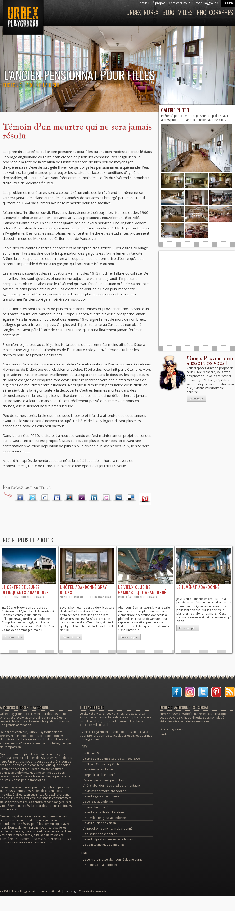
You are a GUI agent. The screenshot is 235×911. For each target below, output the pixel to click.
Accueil (144, 3)
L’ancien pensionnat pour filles (103, 780)
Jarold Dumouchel (43, 85)
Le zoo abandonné (95, 807)
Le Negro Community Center (102, 764)
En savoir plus (13, 637)
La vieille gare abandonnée (101, 796)
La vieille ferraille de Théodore (103, 812)
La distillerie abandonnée (100, 834)
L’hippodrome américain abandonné (107, 828)
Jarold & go (69, 891)
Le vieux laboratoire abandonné (104, 791)
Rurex (151, 12)
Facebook (20, 497)
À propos (159, 3)
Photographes (215, 12)
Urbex (133, 12)
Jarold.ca (166, 734)
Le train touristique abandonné (104, 845)
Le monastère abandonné (100, 865)
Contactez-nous (179, 3)
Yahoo (81, 497)
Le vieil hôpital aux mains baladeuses (108, 839)
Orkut (106, 497)
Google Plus (44, 497)
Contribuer (196, 398)
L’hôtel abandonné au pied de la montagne (112, 785)
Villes (185, 12)
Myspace (57, 497)
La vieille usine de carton (99, 823)
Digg (118, 497)
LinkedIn (94, 497)
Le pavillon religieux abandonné (104, 818)
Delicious (131, 497)
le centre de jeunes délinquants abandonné (25, 589)
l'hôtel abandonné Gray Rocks (83, 589)
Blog (168, 12)
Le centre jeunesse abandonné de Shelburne (113, 860)
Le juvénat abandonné (98, 769)
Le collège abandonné (98, 802)
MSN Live (69, 497)
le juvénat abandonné (197, 587)
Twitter (32, 497)
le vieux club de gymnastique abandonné (142, 589)
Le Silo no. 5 (91, 753)
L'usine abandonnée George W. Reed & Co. (112, 759)
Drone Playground (206, 3)
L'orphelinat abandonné (99, 775)
